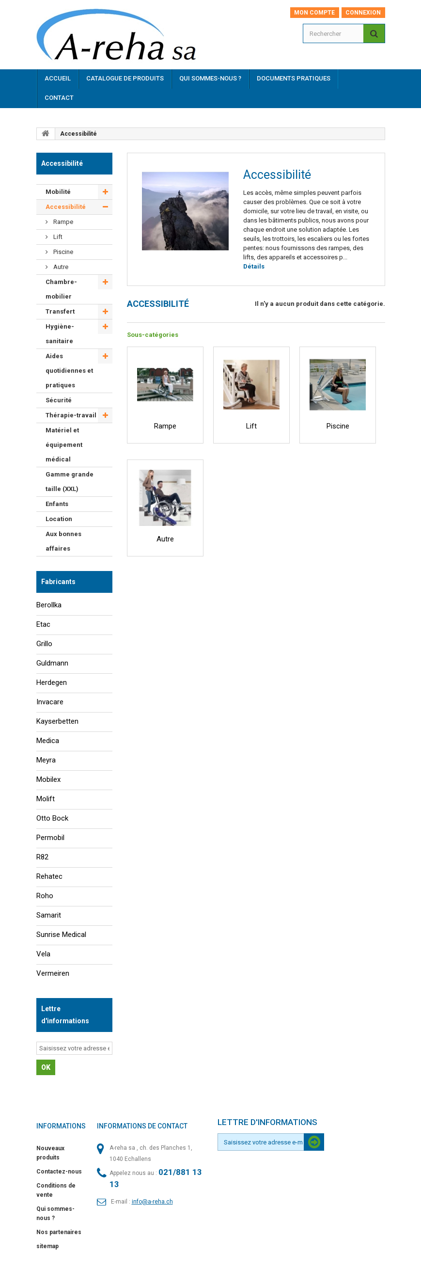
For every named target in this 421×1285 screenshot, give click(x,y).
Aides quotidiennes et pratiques (69, 370)
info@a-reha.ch (152, 1201)
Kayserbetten (57, 721)
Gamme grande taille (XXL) (70, 481)
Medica (47, 740)
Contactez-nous (59, 1171)
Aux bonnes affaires (63, 541)
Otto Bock (52, 818)
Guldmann (52, 663)
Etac (43, 624)
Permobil (50, 837)
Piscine (62, 251)
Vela (43, 954)
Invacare (49, 702)
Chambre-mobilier (61, 289)
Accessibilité (66, 206)
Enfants (57, 504)
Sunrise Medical (61, 934)
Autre (60, 266)
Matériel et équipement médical (64, 445)
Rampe (62, 221)
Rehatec (49, 876)
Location (59, 519)
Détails (254, 266)
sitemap (47, 1246)
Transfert (60, 311)
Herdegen (51, 682)
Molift (45, 798)
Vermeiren (52, 973)
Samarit (48, 915)
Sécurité (59, 400)
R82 (42, 857)
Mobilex (48, 779)
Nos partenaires (58, 1232)
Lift (57, 236)
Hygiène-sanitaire (60, 334)
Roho (44, 895)
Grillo (44, 643)
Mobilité (58, 191)
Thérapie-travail (71, 415)
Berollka (49, 605)
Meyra (46, 760)
